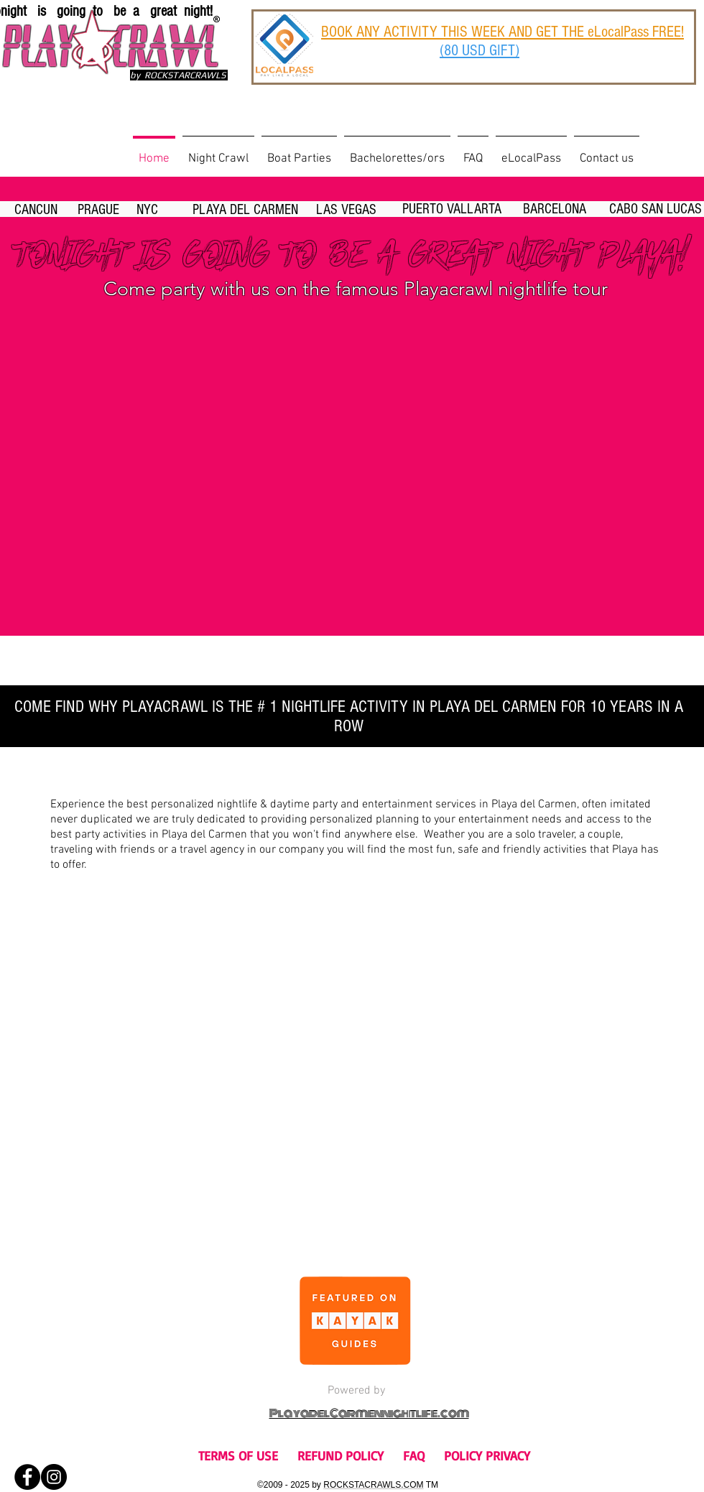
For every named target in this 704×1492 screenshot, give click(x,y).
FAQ (414, 1455)
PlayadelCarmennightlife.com (369, 1413)
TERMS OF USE (238, 1455)
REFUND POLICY (340, 1455)
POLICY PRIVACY (487, 1455)
